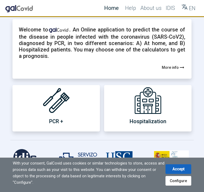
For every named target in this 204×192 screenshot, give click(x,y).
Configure (178, 181)
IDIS (170, 8)
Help (130, 8)
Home (111, 8)
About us (151, 8)
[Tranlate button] (188, 8)
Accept (178, 169)
